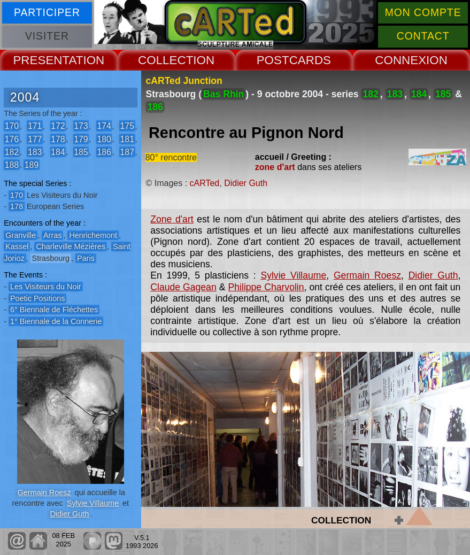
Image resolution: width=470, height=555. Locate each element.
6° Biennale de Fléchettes (54, 309)
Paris (86, 258)
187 (127, 151)
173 (81, 125)
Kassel (16, 246)
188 (12, 164)
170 (12, 125)
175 (127, 125)
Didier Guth (69, 514)
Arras (52, 235)
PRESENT (40, 60)
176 (12, 138)
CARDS (310, 60)
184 (58, 151)
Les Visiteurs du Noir (45, 286)
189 (31, 164)
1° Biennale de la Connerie (56, 321)
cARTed (205, 183)
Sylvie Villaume (93, 503)
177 (35, 138)
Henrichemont (93, 235)
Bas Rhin (223, 94)
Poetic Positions (37, 298)
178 (58, 138)
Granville (20, 235)
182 (12, 151)
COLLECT (165, 60)
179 (81, 138)
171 (35, 125)
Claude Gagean (183, 287)
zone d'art (275, 167)
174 (104, 125)
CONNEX (400, 60)
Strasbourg (51, 258)
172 (58, 125)
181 (127, 138)
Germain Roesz (44, 492)
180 (104, 138)
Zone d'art (171, 219)
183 (35, 151)
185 (81, 151)
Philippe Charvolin (266, 287)
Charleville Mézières (70, 246)
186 (104, 151)
